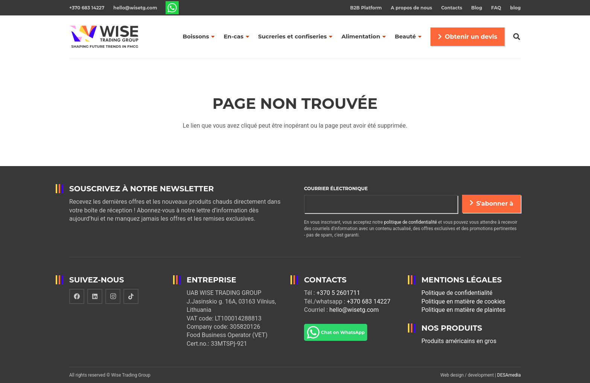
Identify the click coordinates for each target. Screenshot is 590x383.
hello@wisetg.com (354, 309)
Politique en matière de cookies (463, 301)
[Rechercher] (516, 36)
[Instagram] (112, 296)
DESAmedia (509, 375)
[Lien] (172, 7)
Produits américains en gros (458, 341)
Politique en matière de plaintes (463, 309)
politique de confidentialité (410, 222)
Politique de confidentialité (457, 292)
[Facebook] (76, 296)
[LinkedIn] (94, 296)
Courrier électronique (336, 188)
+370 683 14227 (368, 301)
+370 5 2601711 (338, 292)
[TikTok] (130, 296)
